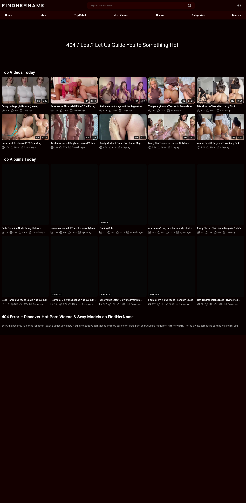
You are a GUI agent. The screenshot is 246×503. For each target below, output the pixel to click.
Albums (160, 15)
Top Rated (80, 15)
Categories (198, 15)
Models (236, 15)
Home (8, 15)
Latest (43, 15)
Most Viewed (120, 15)
